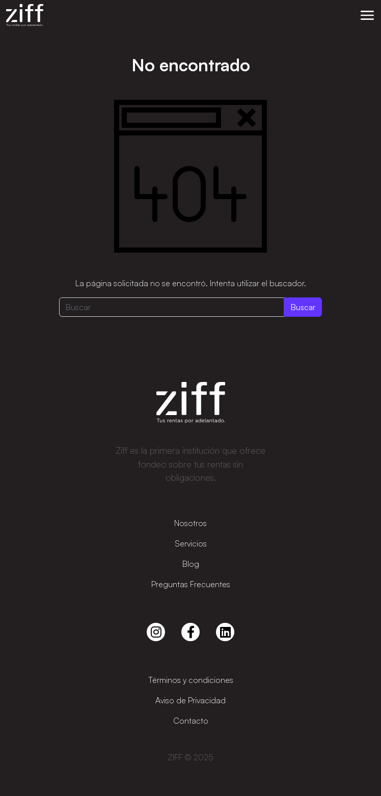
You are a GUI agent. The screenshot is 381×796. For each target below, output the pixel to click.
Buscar (302, 307)
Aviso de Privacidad (190, 700)
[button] (367, 15)
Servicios (191, 543)
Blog (190, 564)
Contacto (190, 721)
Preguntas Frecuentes (190, 584)
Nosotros (190, 523)
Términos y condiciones (190, 680)
